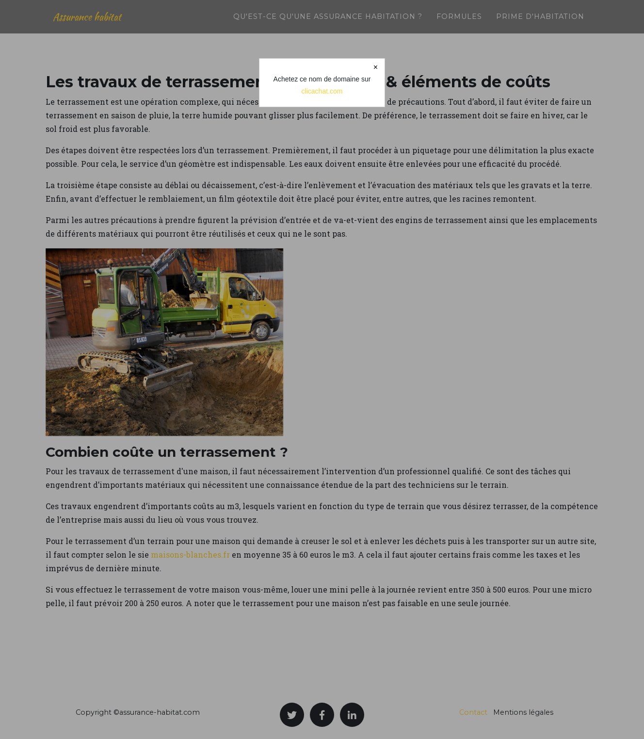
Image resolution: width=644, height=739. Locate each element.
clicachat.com (322, 91)
